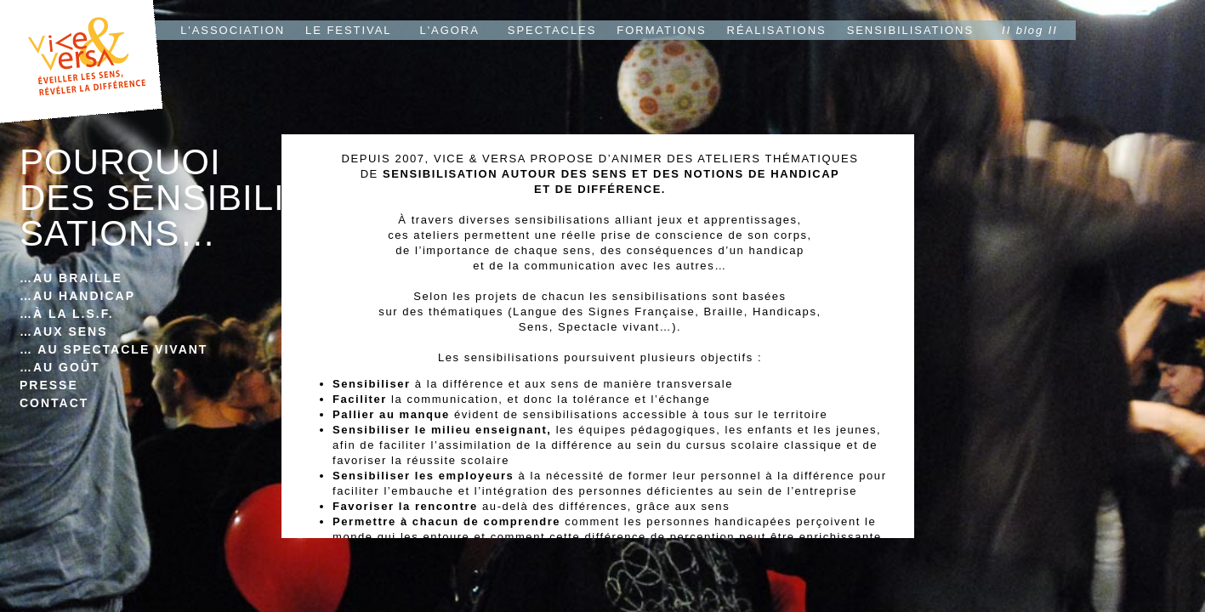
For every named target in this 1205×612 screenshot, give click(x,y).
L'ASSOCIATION (232, 30)
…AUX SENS (64, 331)
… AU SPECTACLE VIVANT (113, 349)
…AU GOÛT (60, 367)
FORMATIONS (661, 30)
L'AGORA (450, 30)
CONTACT (54, 403)
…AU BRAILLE (71, 278)
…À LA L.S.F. (67, 313)
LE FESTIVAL (348, 30)
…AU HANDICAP (77, 296)
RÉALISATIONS (777, 30)
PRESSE (49, 385)
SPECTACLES (552, 30)
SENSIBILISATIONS (910, 30)
